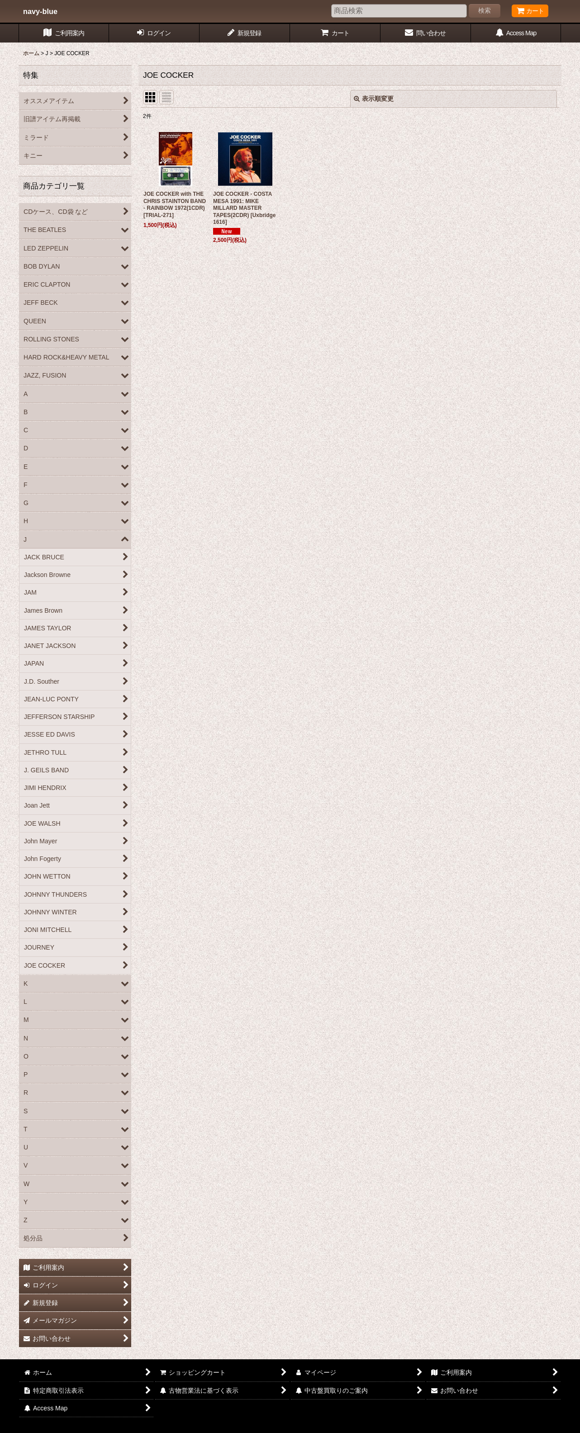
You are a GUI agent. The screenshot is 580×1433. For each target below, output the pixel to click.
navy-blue (40, 11)
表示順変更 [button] (374, 98)
